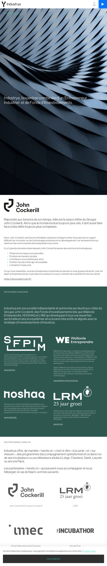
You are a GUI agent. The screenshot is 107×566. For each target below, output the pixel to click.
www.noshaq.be (10, 417)
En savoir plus (89, 551)
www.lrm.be (58, 424)
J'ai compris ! (53, 558)
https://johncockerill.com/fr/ (17, 279)
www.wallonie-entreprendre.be (66, 380)
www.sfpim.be (9, 370)
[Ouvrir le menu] (103, 4)
